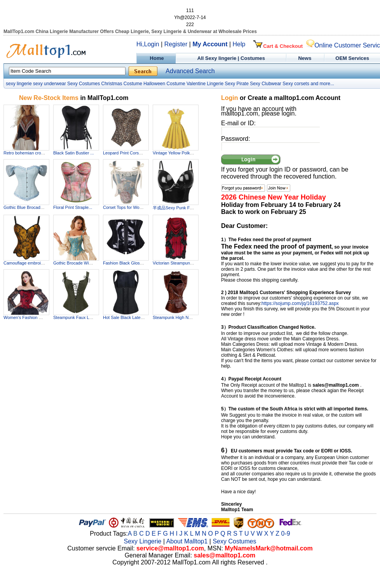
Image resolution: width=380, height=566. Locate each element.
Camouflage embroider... (26, 263)
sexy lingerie (19, 83)
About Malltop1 (187, 541)
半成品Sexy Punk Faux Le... (179, 207)
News (305, 58)
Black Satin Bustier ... (73, 153)
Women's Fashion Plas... (27, 317)
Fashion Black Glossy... (125, 263)
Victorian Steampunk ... (175, 263)
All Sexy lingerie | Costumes (231, 58)
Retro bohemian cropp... (26, 153)
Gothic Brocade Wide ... (75, 263)
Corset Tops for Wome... (126, 207)
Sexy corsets (295, 83)
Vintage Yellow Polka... (174, 153)
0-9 (285, 533)
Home (156, 58)
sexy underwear (49, 83)
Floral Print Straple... (72, 207)
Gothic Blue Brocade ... (25, 207)
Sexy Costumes (83, 83)
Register (176, 44)
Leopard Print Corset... (124, 153)
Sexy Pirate (236, 83)
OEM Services (352, 58)
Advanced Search (190, 71)
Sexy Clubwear (265, 83)
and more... (322, 83)
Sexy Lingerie (143, 541)
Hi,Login (147, 44)
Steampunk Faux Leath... (77, 317)
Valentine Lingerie (205, 83)
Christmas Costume (121, 83)
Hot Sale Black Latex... (124, 317)
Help (239, 44)
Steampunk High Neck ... (176, 317)
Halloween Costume (164, 83)
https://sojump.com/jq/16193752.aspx (300, 303)
